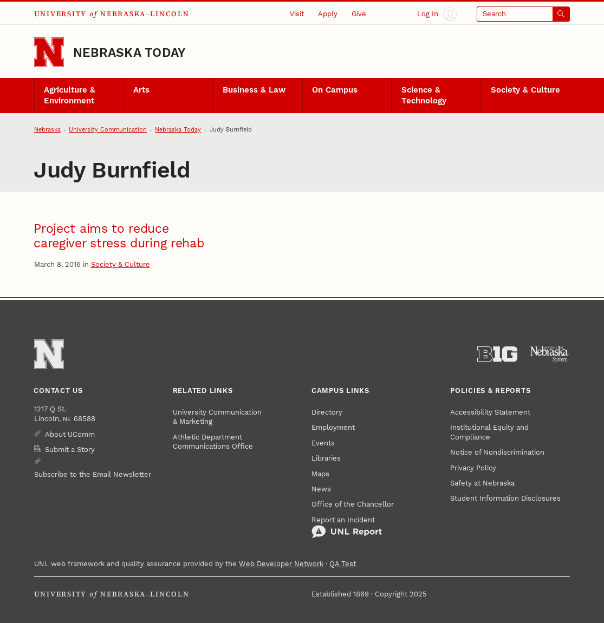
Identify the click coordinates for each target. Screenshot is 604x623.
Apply (327, 14)
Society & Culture (525, 90)
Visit (297, 14)
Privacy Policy (473, 468)
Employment (333, 427)
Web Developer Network (281, 564)
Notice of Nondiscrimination (497, 452)
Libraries (326, 458)
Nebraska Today (129, 52)
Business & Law (254, 90)
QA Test (342, 564)
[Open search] (523, 14)
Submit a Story (70, 449)
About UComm (70, 434)
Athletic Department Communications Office (213, 441)
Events (323, 443)
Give (359, 14)
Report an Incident (346, 527)
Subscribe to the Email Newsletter (92, 474)
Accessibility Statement (490, 412)
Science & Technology (423, 95)
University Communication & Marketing (217, 416)
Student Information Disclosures (505, 498)
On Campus (335, 90)
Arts (141, 90)
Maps (320, 474)
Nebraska (47, 129)
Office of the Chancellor (352, 504)
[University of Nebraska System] (550, 354)
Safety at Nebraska (482, 483)
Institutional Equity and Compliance (489, 432)
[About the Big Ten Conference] (497, 354)
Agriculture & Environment (69, 95)
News (321, 489)
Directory (326, 412)
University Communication (108, 129)
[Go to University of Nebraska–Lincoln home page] (49, 52)
